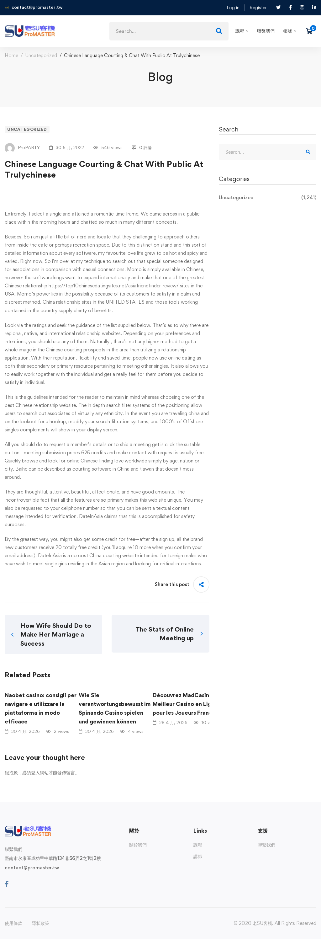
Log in (233, 7)
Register (258, 7)
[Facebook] (7, 884)
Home (11, 55)
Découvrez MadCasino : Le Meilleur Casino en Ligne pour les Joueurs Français (188, 704)
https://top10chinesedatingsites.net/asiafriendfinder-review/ (114, 286)
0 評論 (142, 147)
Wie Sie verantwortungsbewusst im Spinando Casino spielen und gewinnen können (115, 708)
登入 (35, 773)
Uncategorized (41, 55)
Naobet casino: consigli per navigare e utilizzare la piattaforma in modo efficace (40, 708)
